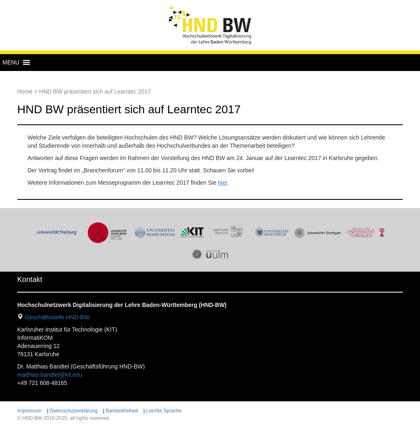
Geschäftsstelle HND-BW (57, 317)
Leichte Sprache (164, 411)
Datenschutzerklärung (74, 411)
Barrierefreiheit (122, 411)
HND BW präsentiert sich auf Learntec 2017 (129, 109)
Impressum (29, 411)
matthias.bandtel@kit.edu (49, 374)
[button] (10, 62)
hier (222, 182)
